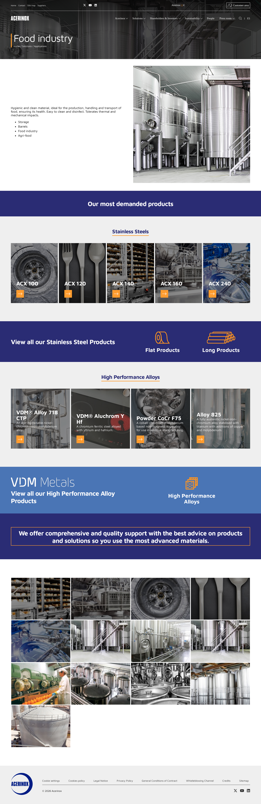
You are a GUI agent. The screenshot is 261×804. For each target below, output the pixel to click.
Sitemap (244, 780)
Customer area (238, 5)
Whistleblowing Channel (200, 780)
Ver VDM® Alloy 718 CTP (20, 439)
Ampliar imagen (40, 599)
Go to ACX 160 (164, 294)
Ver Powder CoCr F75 (140, 439)
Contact (21, 5)
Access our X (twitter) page (84, 5)
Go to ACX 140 (116, 294)
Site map (31, 5)
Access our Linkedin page (95, 5)
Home (13, 5)
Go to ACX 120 (68, 294)
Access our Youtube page (90, 5)
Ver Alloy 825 (200, 439)
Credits (226, 780)
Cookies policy (77, 780)
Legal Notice (101, 780)
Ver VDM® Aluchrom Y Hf (80, 439)
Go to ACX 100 (20, 294)
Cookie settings (51, 780)
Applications (40, 46)
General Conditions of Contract (159, 780)
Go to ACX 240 (212, 294)
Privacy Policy (125, 780)
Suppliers (42, 5)
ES (248, 18)
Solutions (26, 46)
